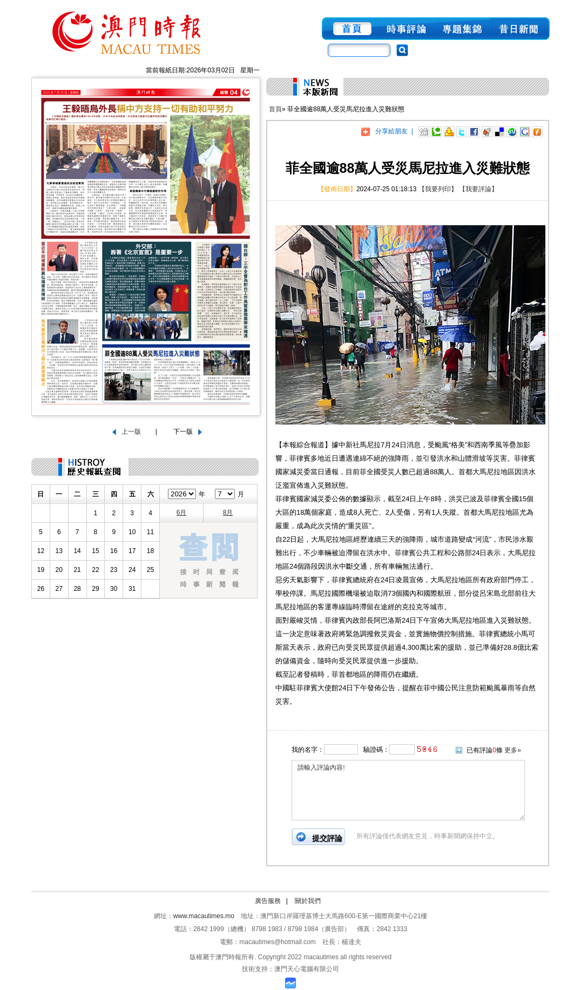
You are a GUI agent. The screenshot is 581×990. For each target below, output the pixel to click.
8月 (228, 512)
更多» (512, 750)
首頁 (275, 109)
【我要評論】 (478, 189)
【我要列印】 (437, 189)
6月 (182, 512)
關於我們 (308, 901)
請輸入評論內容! (408, 790)
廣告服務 (268, 901)
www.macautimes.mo (203, 916)
